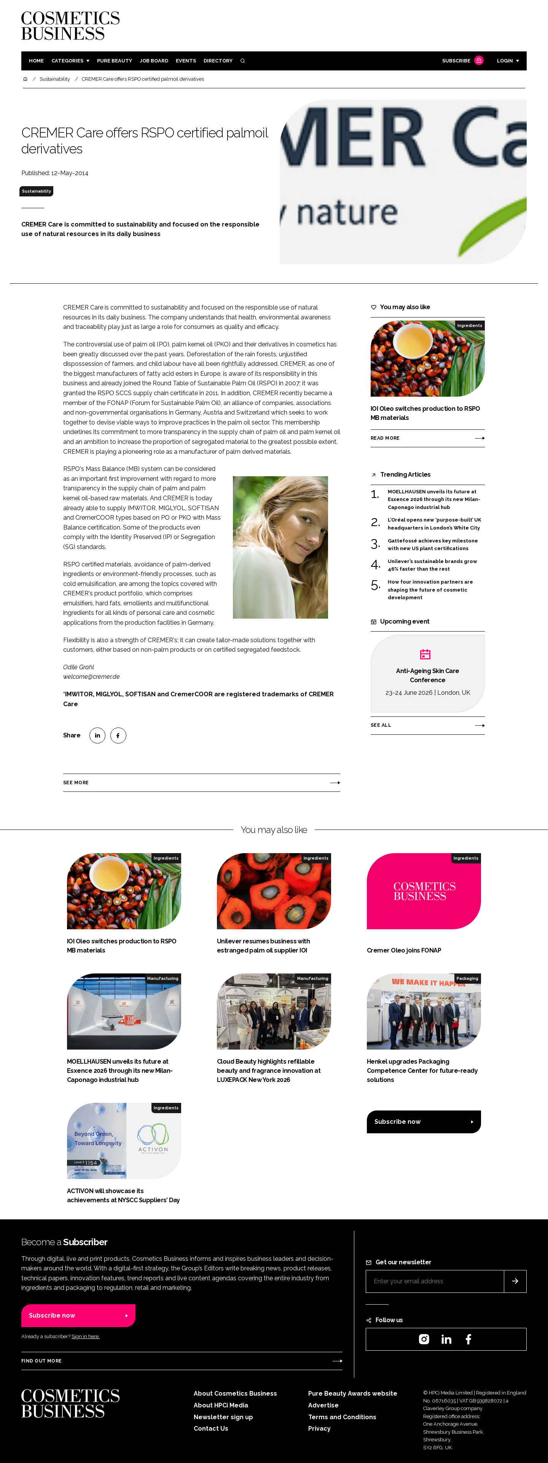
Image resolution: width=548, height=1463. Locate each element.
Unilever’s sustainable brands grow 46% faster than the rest (432, 565)
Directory (218, 61)
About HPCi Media (221, 1405)
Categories (67, 61)
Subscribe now (397, 1121)
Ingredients (469, 325)
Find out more (41, 1361)
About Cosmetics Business (235, 1393)
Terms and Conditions (342, 1417)
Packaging (467, 978)
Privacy (319, 1428)
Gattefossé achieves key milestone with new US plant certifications (433, 544)
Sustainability (36, 191)
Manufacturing (162, 978)
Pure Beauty (114, 61)
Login (505, 61)
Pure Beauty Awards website (352, 1393)
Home (36, 61)
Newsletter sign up (223, 1417)
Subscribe (462, 61)
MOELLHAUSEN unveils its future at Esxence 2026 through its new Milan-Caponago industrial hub (434, 499)
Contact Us (211, 1428)
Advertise (323, 1405)
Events (186, 61)
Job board (154, 61)
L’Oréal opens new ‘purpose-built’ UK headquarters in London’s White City (434, 524)
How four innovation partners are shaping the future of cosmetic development (430, 589)
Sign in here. (86, 1336)
